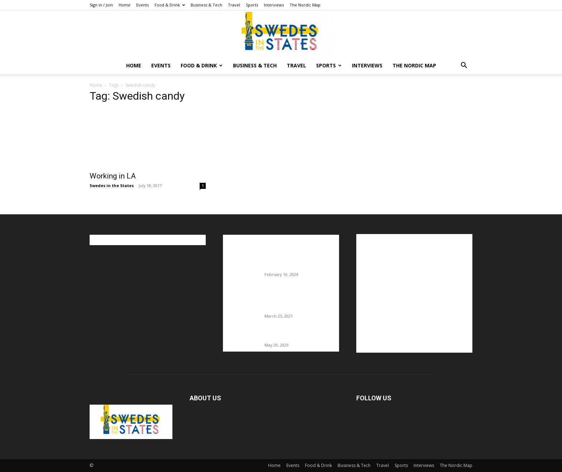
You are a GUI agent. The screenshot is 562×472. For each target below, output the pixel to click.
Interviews (274, 5)
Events (142, 5)
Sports (252, 5)
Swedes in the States (112, 185)
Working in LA (113, 176)
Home (124, 5)
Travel (234, 5)
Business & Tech (206, 5)
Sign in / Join (101, 5)
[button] (463, 66)
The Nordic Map (305, 5)
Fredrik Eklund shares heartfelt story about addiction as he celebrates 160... (299, 301)
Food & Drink (169, 5)
